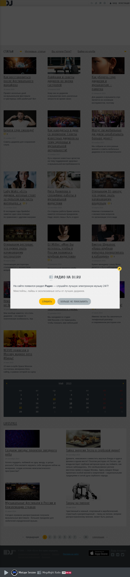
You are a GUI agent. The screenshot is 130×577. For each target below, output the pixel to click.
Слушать (47, 301)
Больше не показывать (74, 301)
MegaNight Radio (52, 572)
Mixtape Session (27, 572)
